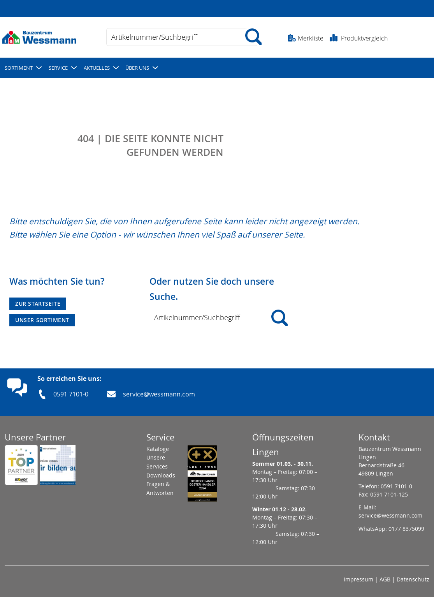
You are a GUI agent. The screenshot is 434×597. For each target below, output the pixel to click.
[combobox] (182, 37)
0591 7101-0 (70, 394)
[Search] (279, 318)
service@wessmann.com (159, 394)
